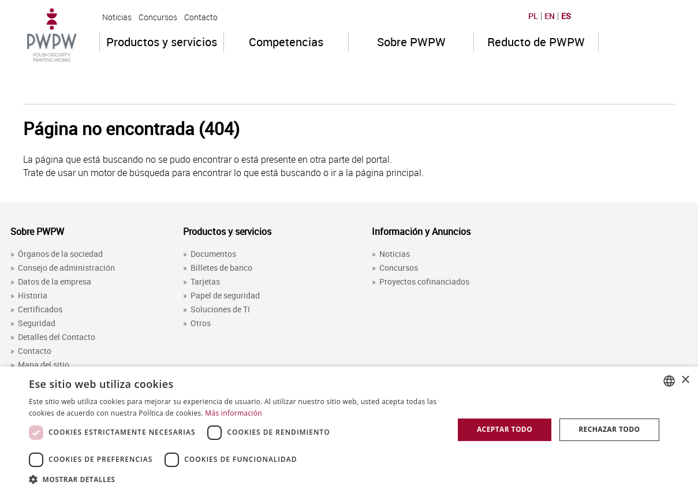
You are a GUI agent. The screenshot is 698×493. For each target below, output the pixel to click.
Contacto (201, 17)
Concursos (158, 17)
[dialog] (349, 430)
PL (533, 16)
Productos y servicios (161, 42)
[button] (235, 478)
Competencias (286, 42)
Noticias (117, 17)
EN (549, 16)
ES (566, 16)
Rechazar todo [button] (609, 429)
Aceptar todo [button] (504, 429)
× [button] (685, 380)
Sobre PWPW (411, 42)
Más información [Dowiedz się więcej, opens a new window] (233, 413)
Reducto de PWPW (536, 42)
